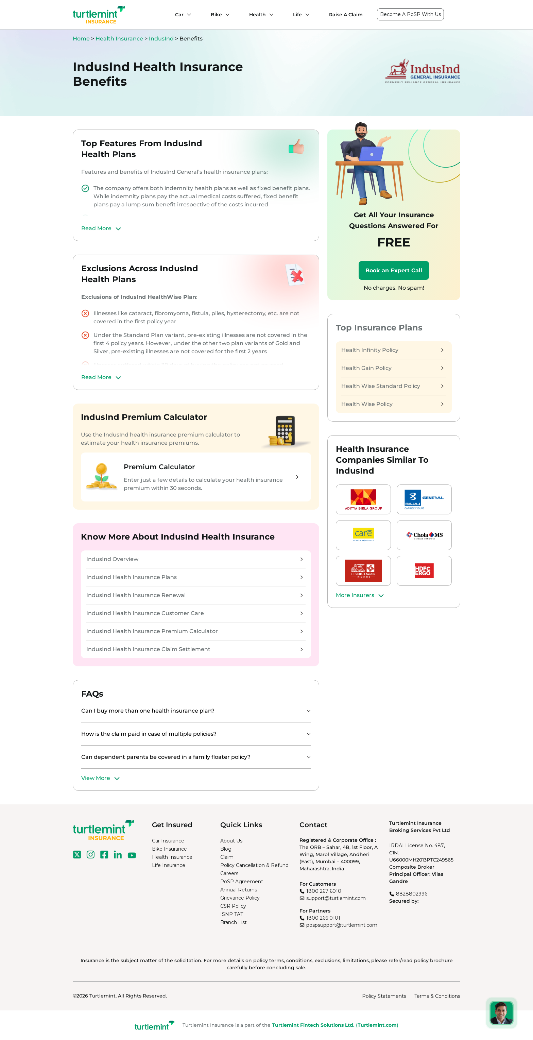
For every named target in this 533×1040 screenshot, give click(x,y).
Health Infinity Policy (392, 350)
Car (179, 15)
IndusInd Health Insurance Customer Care (194, 613)
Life (297, 15)
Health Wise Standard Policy (392, 386)
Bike (216, 15)
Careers (229, 873)
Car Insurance (168, 841)
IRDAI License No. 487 (416, 845)
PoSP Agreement (241, 882)
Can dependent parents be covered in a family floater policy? (166, 757)
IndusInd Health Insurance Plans (194, 577)
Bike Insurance (169, 849)
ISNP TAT (231, 914)
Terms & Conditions (437, 996)
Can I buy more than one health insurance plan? (147, 710)
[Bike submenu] (225, 14)
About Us (231, 841)
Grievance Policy (240, 898)
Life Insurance (168, 865)
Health (257, 15)
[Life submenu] (305, 14)
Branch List (233, 922)
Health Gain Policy (392, 368)
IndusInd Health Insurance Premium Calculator (194, 631)
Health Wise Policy (392, 404)
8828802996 (411, 894)
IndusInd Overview (194, 559)
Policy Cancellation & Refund (254, 865)
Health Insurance (119, 38)
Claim (227, 857)
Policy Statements (384, 996)
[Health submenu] (269, 14)
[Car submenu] (187, 14)
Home (81, 38)
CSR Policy (233, 906)
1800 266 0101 (323, 918)
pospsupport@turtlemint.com (341, 925)
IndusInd (161, 38)
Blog (225, 849)
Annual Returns (238, 890)
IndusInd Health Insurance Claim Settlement (194, 649)
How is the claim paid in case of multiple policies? (149, 734)
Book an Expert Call (393, 270)
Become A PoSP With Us (410, 14)
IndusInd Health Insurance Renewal (194, 595)
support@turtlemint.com (336, 898)
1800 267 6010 (323, 891)
